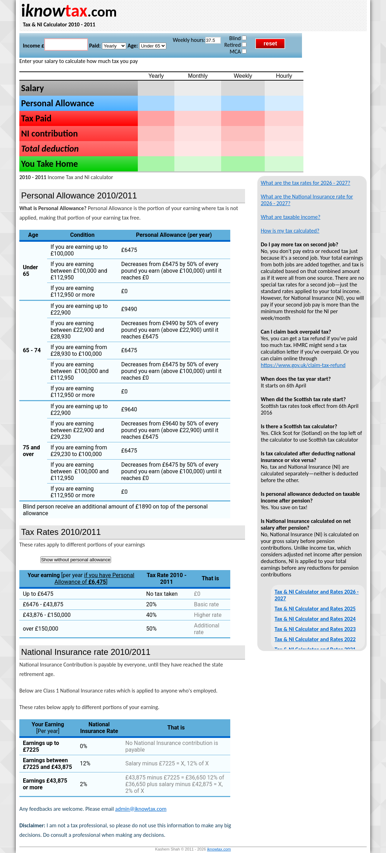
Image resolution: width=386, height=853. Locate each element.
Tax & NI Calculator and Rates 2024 (315, 618)
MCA (238, 51)
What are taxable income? (291, 217)
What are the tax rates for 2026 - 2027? (305, 182)
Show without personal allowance (75, 559)
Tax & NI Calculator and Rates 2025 (315, 608)
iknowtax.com (219, 849)
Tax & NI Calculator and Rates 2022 (315, 639)
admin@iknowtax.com (141, 808)
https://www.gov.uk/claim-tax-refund (303, 365)
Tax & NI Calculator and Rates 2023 (315, 629)
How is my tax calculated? (290, 230)
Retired (235, 45)
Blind (237, 38)
